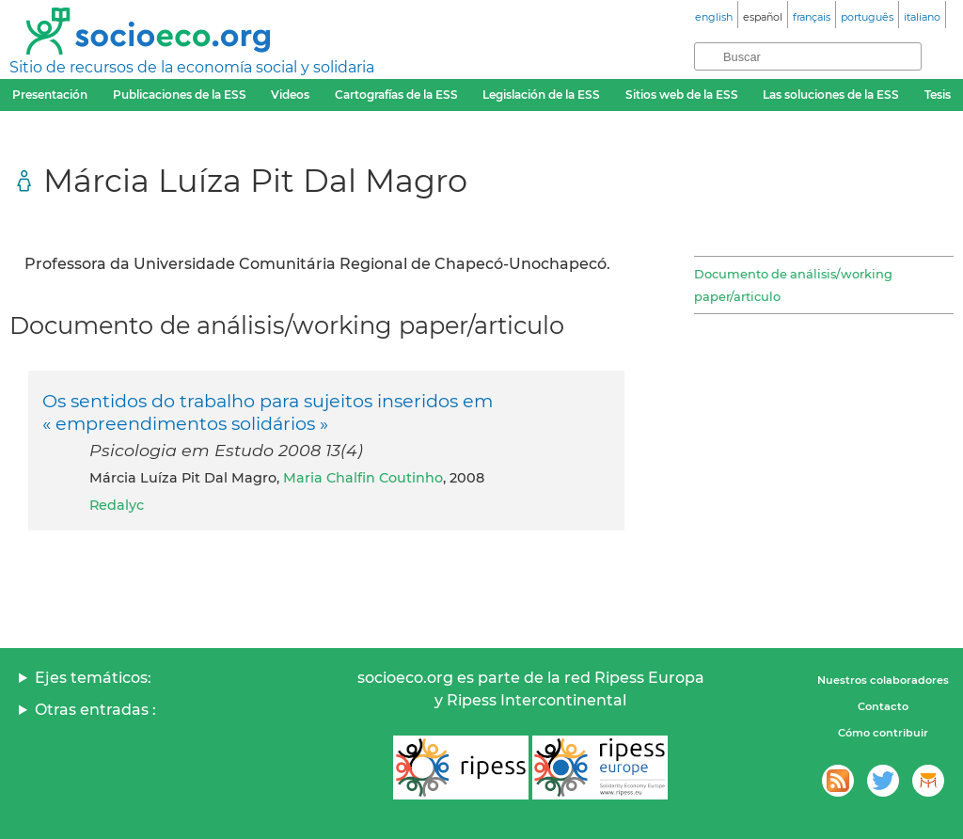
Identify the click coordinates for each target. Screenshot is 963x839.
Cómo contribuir (883, 732)
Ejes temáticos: (93, 678)
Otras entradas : (95, 710)
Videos (290, 94)
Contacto (883, 706)
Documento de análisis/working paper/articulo (793, 285)
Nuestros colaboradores (883, 680)
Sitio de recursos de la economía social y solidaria (191, 67)
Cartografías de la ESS (396, 94)
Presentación (49, 94)
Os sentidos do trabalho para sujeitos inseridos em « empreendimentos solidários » (267, 412)
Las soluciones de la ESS (831, 94)
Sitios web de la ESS (681, 94)
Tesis (937, 94)
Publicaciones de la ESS (179, 94)
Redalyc (116, 505)
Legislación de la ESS (541, 94)
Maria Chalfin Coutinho (363, 477)
